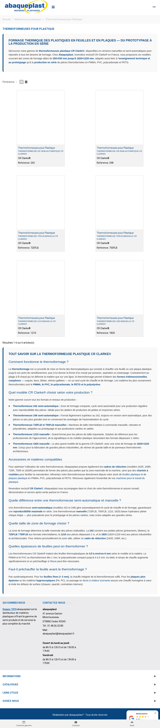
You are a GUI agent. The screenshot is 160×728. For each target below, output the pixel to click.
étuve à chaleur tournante (96, 580)
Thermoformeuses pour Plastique (36, 147)
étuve (54, 561)
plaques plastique (18, 478)
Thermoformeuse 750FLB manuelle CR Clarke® (117, 237)
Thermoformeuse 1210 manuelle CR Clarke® (37, 322)
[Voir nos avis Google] (142, 718)
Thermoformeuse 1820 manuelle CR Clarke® (115, 322)
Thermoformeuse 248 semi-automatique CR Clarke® (119, 152)
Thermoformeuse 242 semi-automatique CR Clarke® (40, 152)
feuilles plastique (131, 474)
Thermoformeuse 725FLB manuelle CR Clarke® (38, 237)
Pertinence (10, 82)
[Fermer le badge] (155, 713)
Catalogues (10, 684)
